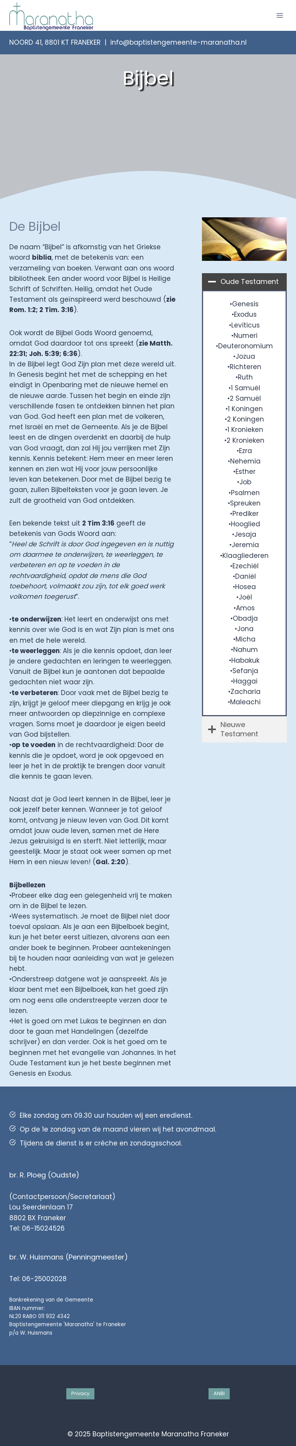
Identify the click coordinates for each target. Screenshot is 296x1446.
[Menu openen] (279, 15)
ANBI (219, 1393)
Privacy (80, 1393)
